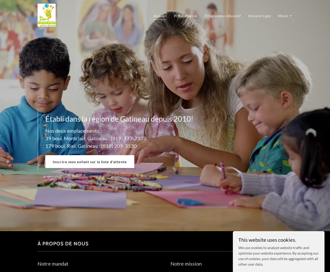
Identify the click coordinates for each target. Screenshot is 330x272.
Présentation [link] (185, 16)
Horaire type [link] (259, 16)
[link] (47, 14)
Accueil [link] (160, 16)
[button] (285, 16)
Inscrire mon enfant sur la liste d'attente (90, 162)
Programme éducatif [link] (223, 16)
